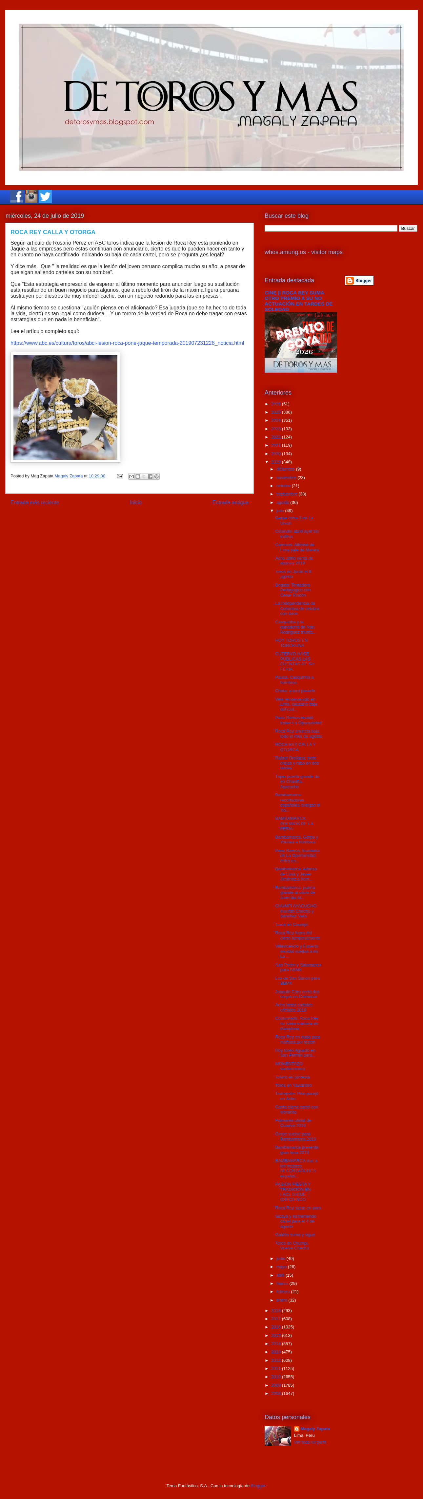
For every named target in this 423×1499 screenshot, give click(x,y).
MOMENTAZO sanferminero (290, 1066)
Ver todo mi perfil (310, 1442)
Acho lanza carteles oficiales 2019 (293, 1007)
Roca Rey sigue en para (298, 1207)
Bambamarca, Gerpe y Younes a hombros (296, 840)
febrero (283, 1291)
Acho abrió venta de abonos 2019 (294, 561)
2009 (276, 1385)
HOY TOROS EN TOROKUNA (291, 643)
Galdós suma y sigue (295, 1234)
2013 (276, 1351)
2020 (276, 453)
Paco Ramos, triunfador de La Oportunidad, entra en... (297, 855)
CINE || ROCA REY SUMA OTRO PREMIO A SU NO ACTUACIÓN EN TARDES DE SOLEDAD (299, 301)
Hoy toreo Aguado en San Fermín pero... (295, 1053)
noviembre (286, 477)
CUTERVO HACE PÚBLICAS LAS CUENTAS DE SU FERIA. (294, 661)
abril (281, 1275)
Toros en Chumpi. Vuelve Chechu (292, 1246)
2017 (276, 1318)
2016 (276, 1326)
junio (281, 1258)
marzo (283, 1283)
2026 (276, 403)
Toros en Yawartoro (293, 1085)
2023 (276, 428)
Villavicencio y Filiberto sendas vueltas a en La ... (296, 951)
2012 (276, 1360)
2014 (276, 1343)
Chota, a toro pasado (295, 690)
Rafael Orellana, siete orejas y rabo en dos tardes (297, 762)
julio (280, 510)
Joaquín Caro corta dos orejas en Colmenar (297, 994)
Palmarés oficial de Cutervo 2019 (293, 1123)
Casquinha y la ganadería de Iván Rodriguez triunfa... (295, 627)
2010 (276, 1376)
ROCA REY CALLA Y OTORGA (295, 747)
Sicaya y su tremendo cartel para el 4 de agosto (295, 1221)
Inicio (136, 502)
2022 (276, 437)
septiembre (287, 493)
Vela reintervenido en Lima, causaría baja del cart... (296, 704)
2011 (276, 1368)
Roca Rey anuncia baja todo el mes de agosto (298, 734)
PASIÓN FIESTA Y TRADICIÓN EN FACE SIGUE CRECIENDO (293, 1192)
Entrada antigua (230, 502)
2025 (276, 412)
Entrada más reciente (34, 502)
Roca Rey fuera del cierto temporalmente (297, 935)
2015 (276, 1335)
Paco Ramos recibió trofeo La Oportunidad (298, 720)
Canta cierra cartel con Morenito (296, 1109)
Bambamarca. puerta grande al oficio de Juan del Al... (295, 892)
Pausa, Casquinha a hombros (294, 680)
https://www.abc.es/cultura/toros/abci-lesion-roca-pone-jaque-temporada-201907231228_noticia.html (127, 343)
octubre (284, 485)
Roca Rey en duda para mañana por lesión (297, 1039)
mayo (282, 1266)
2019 (276, 461)
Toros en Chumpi (291, 924)
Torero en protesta (292, 1077)
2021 (276, 445)
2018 (276, 1310)
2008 (276, 1393)
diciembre (286, 469)
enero (282, 1300)
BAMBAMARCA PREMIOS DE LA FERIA (294, 823)
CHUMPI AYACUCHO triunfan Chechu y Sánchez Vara (295, 910)
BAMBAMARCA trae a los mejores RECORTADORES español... (296, 1168)
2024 (276, 420)
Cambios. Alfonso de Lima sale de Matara (297, 547)
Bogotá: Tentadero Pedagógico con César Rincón (293, 590)
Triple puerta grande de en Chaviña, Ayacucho (297, 781)
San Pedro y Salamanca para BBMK (298, 967)
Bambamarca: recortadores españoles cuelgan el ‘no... (297, 802)
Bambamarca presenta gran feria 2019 (296, 1150)
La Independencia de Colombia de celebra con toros (297, 608)
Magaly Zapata (315, 1428)
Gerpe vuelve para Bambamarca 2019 (295, 1136)
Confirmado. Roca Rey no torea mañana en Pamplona (296, 1023)
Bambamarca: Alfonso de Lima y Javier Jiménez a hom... (296, 873)
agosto (283, 502)
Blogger (258, 1485)
